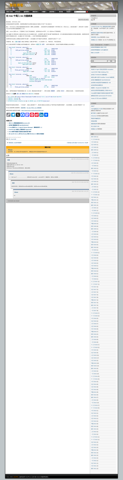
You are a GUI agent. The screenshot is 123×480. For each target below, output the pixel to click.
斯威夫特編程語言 (96, 118)
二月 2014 (93, 400)
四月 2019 (93, 244)
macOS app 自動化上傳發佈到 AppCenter (20, 129)
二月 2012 (93, 458)
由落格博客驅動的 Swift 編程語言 (99, 50)
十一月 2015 (94, 347)
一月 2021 (93, 210)
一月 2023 (93, 171)
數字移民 (93, 113)
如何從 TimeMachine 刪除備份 (99, 74)
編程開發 (26, 11)
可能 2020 (93, 223)
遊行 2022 (93, 184)
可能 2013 (93, 423)
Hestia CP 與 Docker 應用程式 (99, 98)
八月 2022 (93, 181)
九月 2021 (93, 197)
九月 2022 (93, 179)
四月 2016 (93, 334)
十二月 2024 (94, 157)
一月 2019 (93, 250)
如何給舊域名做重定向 (97, 85)
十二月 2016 (94, 313)
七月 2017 (93, 294)
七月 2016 (93, 326)
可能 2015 (93, 363)
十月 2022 (93, 176)
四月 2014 (93, 394)
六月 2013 (93, 421)
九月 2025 (93, 144)
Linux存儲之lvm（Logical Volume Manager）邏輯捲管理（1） (26, 127)
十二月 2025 (94, 139)
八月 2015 (93, 355)
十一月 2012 (94, 439)
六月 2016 (93, 329)
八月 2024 (93, 163)
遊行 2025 (93, 150)
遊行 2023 (93, 168)
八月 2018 (93, 260)
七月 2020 (93, 218)
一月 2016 (93, 342)
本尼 (8, 160)
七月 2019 (93, 236)
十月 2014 (93, 381)
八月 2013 (93, 415)
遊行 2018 (93, 273)
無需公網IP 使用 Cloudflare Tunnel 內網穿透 (102, 77)
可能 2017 (93, 300)
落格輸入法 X (94, 39)
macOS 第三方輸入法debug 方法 (99, 72)
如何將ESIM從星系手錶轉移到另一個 (101, 82)
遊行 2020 (93, 229)
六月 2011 (93, 465)
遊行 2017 (93, 305)
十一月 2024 (94, 160)
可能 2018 (93, 268)
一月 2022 (93, 189)
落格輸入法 (94, 129)
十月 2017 (93, 286)
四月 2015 (93, 365)
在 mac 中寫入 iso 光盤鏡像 (19, 16)
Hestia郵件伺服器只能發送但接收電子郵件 (20, 131)
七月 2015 (93, 358)
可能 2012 (93, 450)
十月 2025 (93, 142)
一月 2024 (93, 165)
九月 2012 (93, 442)
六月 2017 (93, 297)
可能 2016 (93, 331)
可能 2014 (93, 392)
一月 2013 (93, 434)
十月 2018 (93, 255)
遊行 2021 (93, 205)
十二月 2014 (94, 376)
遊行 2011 (93, 468)
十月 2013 (93, 410)
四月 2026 (93, 136)
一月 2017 (93, 310)
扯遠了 (93, 106)
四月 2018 (93, 271)
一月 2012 (93, 460)
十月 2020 (93, 215)
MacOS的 (13, 139)
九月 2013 (93, 413)
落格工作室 (9, 11)
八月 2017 (93, 292)
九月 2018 (93, 258)
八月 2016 (93, 323)
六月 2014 (93, 389)
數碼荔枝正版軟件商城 (97, 32)
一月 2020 (93, 231)
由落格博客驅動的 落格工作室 (98, 47)
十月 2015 (93, 350)
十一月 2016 (94, 315)
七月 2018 (93, 263)
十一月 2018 (94, 252)
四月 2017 (93, 302)
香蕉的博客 (94, 121)
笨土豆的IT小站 (95, 126)
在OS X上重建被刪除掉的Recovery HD (19, 123)
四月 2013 (93, 426)
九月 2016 (93, 321)
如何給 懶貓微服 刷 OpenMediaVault (18, 125)
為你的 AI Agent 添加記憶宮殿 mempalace (102, 69)
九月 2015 (93, 352)
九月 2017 (93, 289)
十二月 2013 (94, 405)
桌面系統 (51, 11)
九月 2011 (93, 463)
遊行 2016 (93, 337)
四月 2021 (93, 202)
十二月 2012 (94, 437)
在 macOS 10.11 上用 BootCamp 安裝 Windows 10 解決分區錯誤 (26, 133)
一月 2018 (93, 279)
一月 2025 (93, 155)
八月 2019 (93, 234)
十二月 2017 (94, 281)
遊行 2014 (93, 397)
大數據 (43, 11)
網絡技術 (35, 11)
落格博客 (16, 5)
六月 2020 (93, 221)
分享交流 (17, 11)
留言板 (61, 11)
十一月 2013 (94, 408)
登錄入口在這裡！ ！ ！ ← (98, 52)
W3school (93, 115)
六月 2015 (93, 360)
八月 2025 (93, 147)
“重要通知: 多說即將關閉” (15, 142)
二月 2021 (93, 207)
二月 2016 (93, 339)
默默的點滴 (94, 123)
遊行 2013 (93, 429)
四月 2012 (93, 452)
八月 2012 (93, 444)
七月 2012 (93, 447)
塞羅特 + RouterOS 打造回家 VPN (100, 88)
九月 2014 (93, 384)
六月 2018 (93, 265)
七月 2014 (93, 386)
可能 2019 (93, 242)
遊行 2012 (93, 455)
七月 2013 (93, 418)
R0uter (10, 150)
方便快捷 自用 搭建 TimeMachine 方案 (77, 142)
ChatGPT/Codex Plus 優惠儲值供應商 (101, 26)
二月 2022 (93, 186)
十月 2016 (93, 318)
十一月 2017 (94, 284)
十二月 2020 (94, 213)
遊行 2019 (93, 247)
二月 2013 (93, 431)
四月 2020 (93, 226)
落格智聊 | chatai (95, 37)
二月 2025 (93, 152)
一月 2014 (93, 402)
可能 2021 (93, 200)
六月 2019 (93, 239)
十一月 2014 (94, 379)
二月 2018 (93, 276)
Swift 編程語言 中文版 (97, 108)
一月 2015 (93, 373)
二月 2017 (93, 307)
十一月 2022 (94, 173)
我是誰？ (68, 11)
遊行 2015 (93, 368)
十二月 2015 (94, 344)
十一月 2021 (94, 194)
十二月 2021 (94, 192)
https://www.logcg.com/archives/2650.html (32, 110)
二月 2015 (93, 371)
